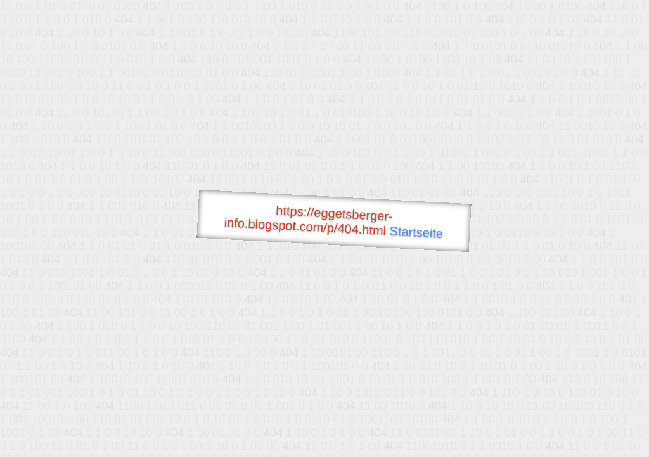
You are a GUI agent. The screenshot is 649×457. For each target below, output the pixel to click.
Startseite (416, 232)
